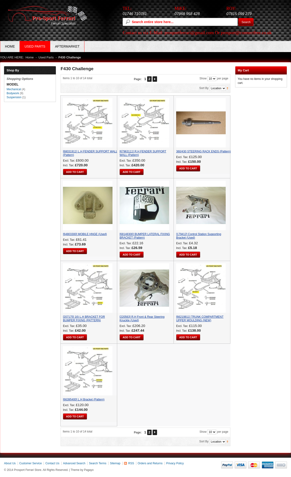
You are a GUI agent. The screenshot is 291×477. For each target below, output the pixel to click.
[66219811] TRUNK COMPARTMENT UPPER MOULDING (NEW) (200, 318)
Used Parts (46, 57)
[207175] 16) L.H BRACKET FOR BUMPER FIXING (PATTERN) (84, 318)
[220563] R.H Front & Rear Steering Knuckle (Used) (142, 318)
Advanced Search (74, 463)
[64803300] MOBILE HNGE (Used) (85, 234)
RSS (131, 463)
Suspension (14, 97)
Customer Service (30, 463)
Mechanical (14, 89)
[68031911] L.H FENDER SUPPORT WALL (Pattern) (90, 153)
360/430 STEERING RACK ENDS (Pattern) (203, 151)
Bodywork (13, 93)
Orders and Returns (150, 463)
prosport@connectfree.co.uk (246, 32)
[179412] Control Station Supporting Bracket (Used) (198, 235)
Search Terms (97, 463)
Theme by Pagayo (82, 470)
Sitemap (115, 463)
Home (10, 46)
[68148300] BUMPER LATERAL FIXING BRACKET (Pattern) (145, 235)
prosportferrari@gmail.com (189, 32)
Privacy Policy (175, 463)
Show (203, 78)
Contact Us (52, 463)
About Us (10, 463)
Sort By (203, 88)
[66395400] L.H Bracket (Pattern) (83, 399)
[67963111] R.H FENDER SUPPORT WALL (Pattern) (143, 153)
